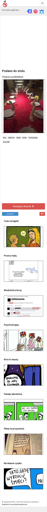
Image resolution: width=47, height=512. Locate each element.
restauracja (32, 138)
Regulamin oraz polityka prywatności (14, 504)
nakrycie (11, 138)
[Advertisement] (23, 42)
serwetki (6, 142)
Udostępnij (10, 214)
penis (24, 138)
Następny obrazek (23, 206)
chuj (4, 138)
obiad (18, 138)
